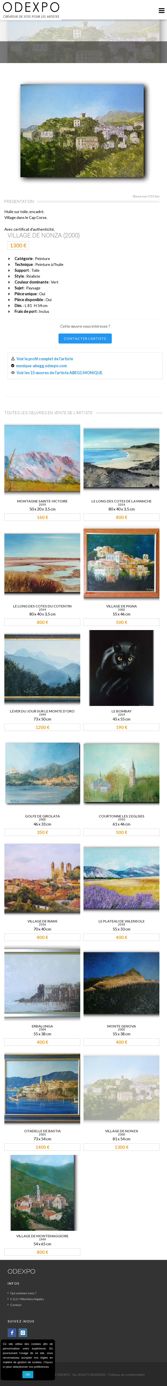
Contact (16, 1305)
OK (28, 1374)
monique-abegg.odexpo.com (41, 365)
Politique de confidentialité (126, 1374)
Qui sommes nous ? (23, 1293)
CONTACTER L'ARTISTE (85, 338)
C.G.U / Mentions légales (27, 1299)
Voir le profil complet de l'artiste (45, 358)
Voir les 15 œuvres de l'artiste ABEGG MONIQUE (59, 372)
